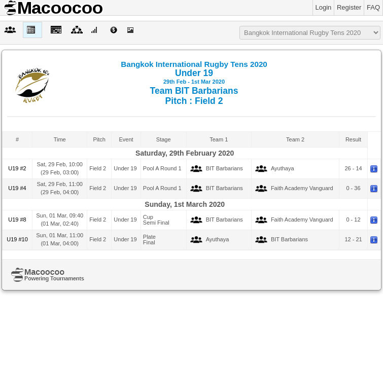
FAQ (373, 7)
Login (324, 7)
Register (349, 7)
